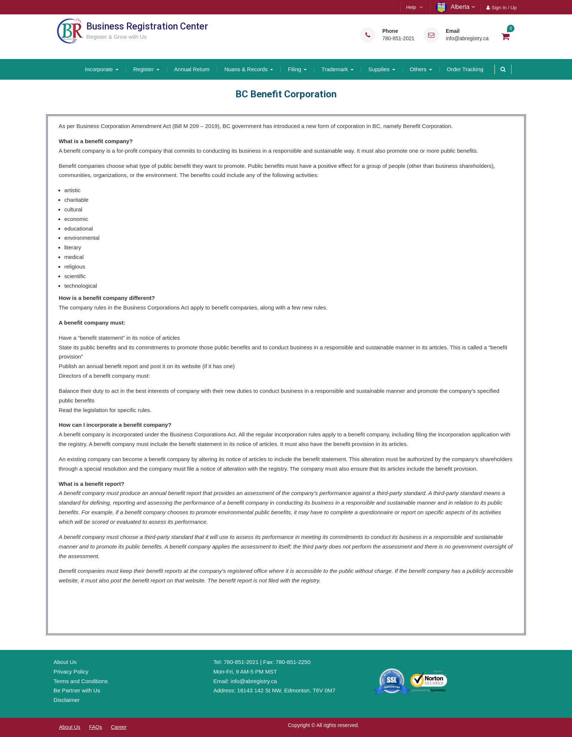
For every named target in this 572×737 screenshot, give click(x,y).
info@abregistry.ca (467, 39)
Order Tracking (465, 69)
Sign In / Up (504, 7)
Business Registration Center (147, 26)
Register (143, 69)
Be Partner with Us (77, 690)
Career (119, 727)
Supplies (379, 69)
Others (418, 69)
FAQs (95, 727)
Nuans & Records (246, 69)
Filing (294, 69)
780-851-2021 (398, 39)
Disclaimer (67, 700)
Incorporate (99, 69)
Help (411, 7)
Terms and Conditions (81, 681)
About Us (65, 662)
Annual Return (192, 69)
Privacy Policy (71, 671)
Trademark (334, 69)
